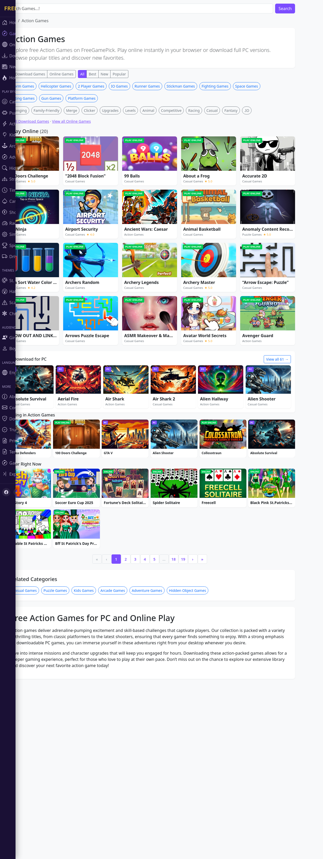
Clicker (105, 186)
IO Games (135, 162)
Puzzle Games (71, 747)
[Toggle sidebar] (31, 473)
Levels (146, 186)
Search (300, 8)
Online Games (77, 74)
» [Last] (218, 716)
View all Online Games (87, 197)
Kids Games (99, 747)
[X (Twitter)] (17, 492)
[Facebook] (6, 492)
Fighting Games (230, 162)
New (120, 74)
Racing (209, 186)
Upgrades (126, 186)
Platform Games (97, 174)
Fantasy (246, 186)
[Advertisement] (165, 118)
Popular (134, 74)
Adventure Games (162, 747)
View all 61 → (293, 435)
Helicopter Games (71, 162)
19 (198, 716)
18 (189, 716)
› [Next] (208, 716)
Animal (164, 186)
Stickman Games (196, 162)
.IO (262, 186)
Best (108, 74)
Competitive (187, 186)
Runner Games (162, 162)
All (98, 74)
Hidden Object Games (203, 747)
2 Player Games (106, 162)
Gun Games (67, 174)
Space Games (262, 162)
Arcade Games (128, 747)
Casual (227, 186)
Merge (87, 186)
